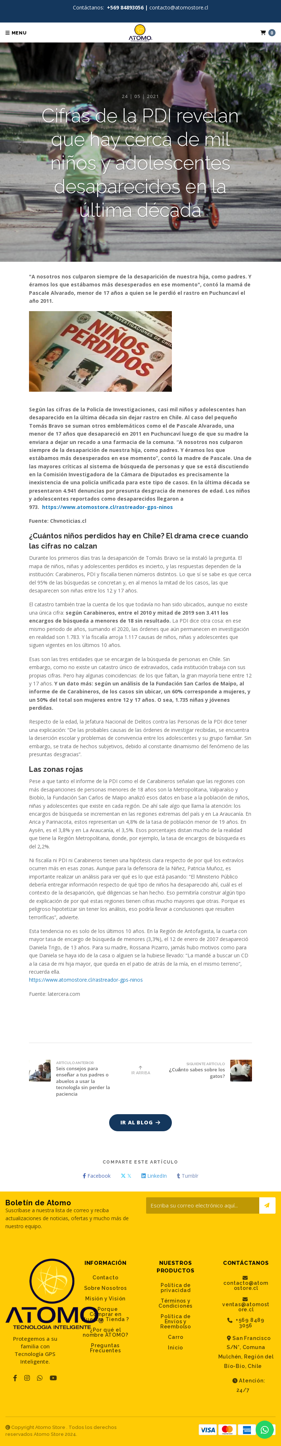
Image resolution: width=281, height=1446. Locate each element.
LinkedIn (154, 1175)
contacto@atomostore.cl (245, 1283)
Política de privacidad (176, 1288)
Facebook (97, 1175)
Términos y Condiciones (175, 1303)
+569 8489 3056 (245, 1322)
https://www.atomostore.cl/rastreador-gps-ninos (107, 507)
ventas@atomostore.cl (245, 1304)
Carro (175, 1337)
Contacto (105, 1277)
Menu (16, 33)
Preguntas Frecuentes (105, 1348)
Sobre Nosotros (105, 1288)
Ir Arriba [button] (140, 1070)
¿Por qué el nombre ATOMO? (105, 1332)
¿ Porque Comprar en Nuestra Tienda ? (105, 1314)
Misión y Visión (105, 1298)
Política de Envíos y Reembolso (175, 1321)
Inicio (175, 1347)
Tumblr (187, 1175)
